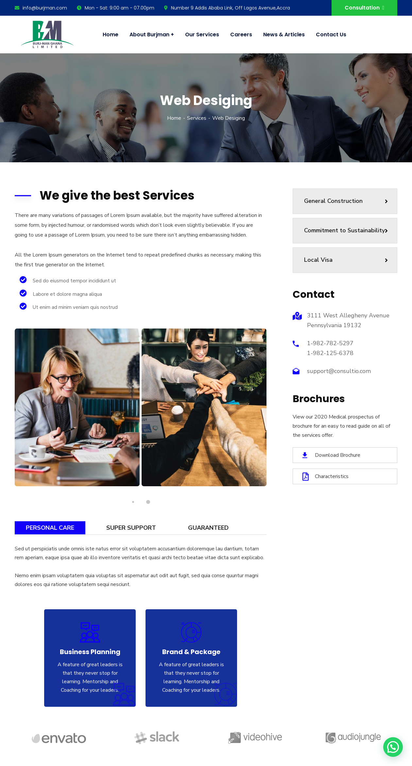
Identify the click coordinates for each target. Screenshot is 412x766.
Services (196, 118)
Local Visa (346, 260)
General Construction (346, 201)
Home (174, 118)
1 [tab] (133, 502)
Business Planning (90, 651)
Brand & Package (191, 651)
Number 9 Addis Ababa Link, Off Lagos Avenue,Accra (227, 8)
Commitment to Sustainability (346, 230)
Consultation (364, 7)
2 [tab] (148, 502)
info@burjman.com (41, 8)
